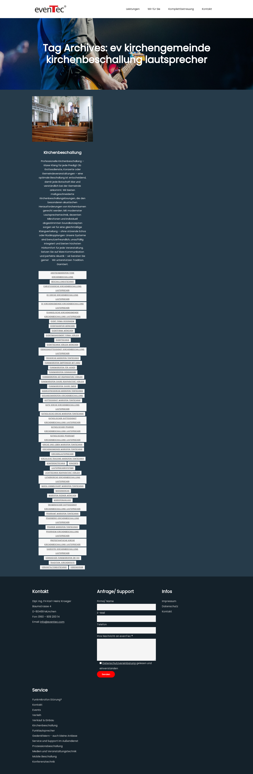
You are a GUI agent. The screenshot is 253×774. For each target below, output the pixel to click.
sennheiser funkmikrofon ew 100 (63, 558)
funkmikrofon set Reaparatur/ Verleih (62, 377)
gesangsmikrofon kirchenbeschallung (62, 396)
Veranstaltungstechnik (54, 567)
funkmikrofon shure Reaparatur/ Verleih (62, 381)
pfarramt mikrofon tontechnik (62, 513)
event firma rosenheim (62, 321)
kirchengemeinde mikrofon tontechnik (62, 449)
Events (36, 710)
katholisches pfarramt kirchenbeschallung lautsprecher (62, 438)
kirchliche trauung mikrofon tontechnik (62, 459)
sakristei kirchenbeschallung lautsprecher (62, 551)
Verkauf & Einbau (43, 720)
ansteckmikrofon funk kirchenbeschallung (62, 275)
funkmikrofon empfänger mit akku (62, 363)
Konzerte (73, 463)
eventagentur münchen (62, 326)
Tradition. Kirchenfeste (62, 562)
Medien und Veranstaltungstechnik (54, 751)
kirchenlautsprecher (62, 454)
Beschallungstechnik (62, 282)
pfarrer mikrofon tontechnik (62, 527)
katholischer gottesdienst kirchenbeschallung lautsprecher (62, 420)
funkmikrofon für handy (62, 367)
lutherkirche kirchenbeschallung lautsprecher (62, 479)
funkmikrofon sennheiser (62, 372)
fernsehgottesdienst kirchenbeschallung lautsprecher (62, 351)
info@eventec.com (52, 622)
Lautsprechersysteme (62, 468)
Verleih (36, 715)
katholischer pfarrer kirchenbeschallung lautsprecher (62, 429)
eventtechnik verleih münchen (62, 345)
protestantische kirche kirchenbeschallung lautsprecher (62, 542)
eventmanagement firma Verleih (62, 335)
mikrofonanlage (62, 500)
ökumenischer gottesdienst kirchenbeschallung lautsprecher (62, 507)
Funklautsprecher (43, 730)
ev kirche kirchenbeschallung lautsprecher (62, 297)
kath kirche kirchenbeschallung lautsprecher (63, 407)
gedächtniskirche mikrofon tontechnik (62, 391)
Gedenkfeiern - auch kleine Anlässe (54, 736)
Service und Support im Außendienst (55, 741)
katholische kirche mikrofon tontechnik (62, 414)
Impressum (169, 601)
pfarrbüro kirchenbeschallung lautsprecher (62, 520)
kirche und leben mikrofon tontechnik (62, 444)
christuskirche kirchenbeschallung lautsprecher (62, 288)
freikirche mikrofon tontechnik (62, 358)
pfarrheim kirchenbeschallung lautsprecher (62, 534)
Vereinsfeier (77, 567)
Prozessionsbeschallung (47, 746)
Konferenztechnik (56, 463)
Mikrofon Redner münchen (62, 495)
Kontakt (167, 611)
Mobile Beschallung (44, 756)
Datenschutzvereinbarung (119, 663)
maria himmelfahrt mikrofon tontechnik (62, 486)
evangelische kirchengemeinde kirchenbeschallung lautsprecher (62, 314)
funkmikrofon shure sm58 (62, 386)
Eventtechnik (62, 340)
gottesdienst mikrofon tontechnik (63, 400)
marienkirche (62, 491)
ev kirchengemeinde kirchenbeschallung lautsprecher (62, 306)
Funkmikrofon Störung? (47, 699)
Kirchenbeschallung (62, 152)
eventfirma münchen (62, 331)
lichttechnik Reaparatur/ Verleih (62, 473)
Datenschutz (170, 606)
